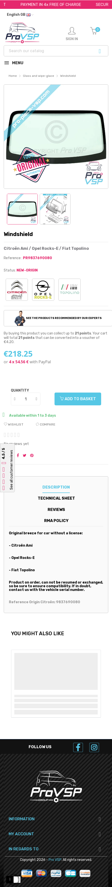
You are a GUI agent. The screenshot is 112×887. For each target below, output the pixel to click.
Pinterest (32, 455)
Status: (10, 270)
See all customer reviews (11, 470)
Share (18, 455)
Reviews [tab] (56, 509)
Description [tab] (56, 487)
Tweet (24, 455)
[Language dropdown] (20, 15)
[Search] (56, 50)
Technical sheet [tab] (56, 498)
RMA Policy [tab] (56, 520)
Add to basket (78, 398)
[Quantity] (26, 399)
